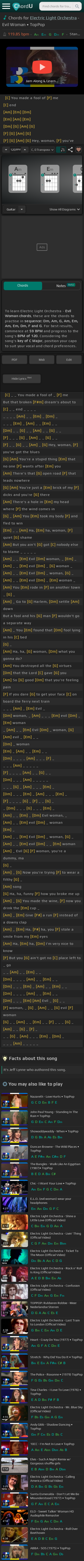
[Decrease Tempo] (6, 150)
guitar (11, 209)
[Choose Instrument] (21, 209)
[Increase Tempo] (25, 150)
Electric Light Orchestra (53, 17)
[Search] (77, 6)
